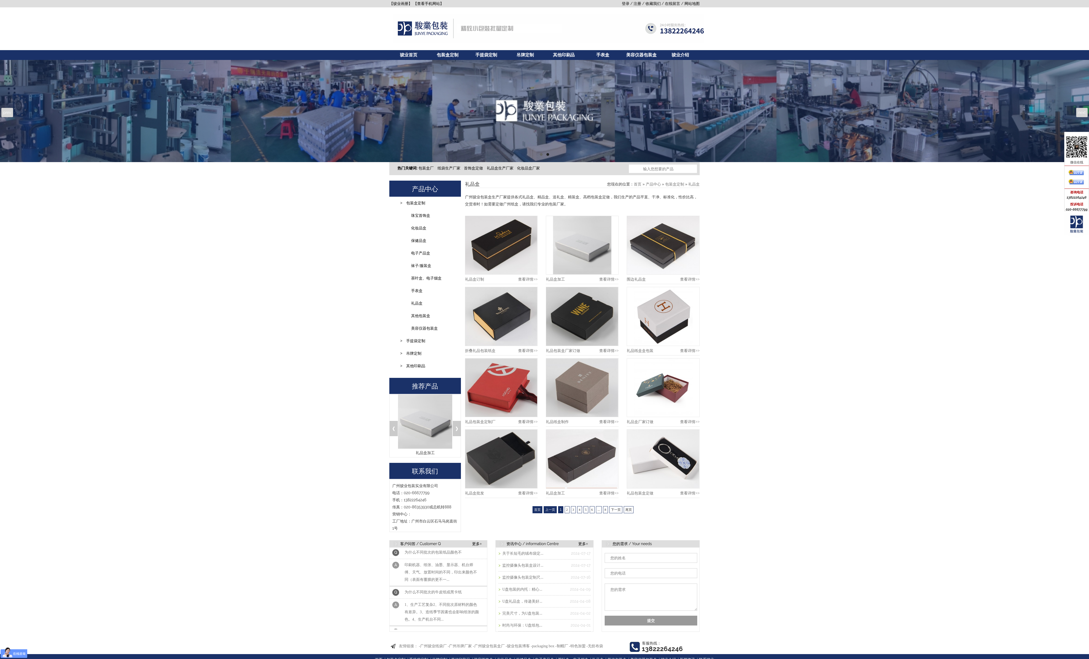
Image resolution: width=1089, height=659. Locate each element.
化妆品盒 (418, 228)
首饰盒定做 (473, 168)
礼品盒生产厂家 (500, 168)
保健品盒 (418, 241)
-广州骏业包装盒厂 (489, 646)
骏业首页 (408, 55)
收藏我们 (653, 4)
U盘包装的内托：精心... (521, 589)
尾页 (628, 510)
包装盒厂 (426, 168)
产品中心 (653, 184)
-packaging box (543, 646)
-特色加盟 (577, 646)
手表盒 (602, 55)
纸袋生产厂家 (449, 168)
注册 (637, 4)
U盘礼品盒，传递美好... (521, 601)
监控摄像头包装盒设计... (522, 565)
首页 (637, 184)
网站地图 (692, 4)
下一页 (616, 510)
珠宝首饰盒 (420, 216)
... (599, 510)
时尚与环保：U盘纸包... (521, 625)
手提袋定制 (486, 55)
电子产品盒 (420, 253)
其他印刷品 (564, 55)
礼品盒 (417, 303)
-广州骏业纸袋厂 (433, 646)
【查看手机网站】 (428, 3)
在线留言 (672, 4)
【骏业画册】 (400, 4)
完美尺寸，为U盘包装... (521, 613)
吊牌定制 (525, 55)
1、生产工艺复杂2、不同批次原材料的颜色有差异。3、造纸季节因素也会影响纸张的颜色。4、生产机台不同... (442, 614)
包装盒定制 (447, 55)
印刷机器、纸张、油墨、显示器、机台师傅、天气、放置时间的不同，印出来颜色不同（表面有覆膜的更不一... (441, 574)
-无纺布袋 (594, 646)
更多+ (477, 544)
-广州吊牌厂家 (460, 646)
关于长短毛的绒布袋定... (522, 553)
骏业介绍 (680, 55)
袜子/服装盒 (421, 266)
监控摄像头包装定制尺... (522, 577)
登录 (625, 4)
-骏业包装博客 (518, 646)
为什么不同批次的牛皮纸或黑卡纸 (433, 595)
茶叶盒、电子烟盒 (426, 278)
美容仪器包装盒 (641, 55)
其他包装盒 (420, 316)
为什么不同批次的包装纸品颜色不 (433, 555)
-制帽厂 (561, 646)
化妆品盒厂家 (528, 168)
